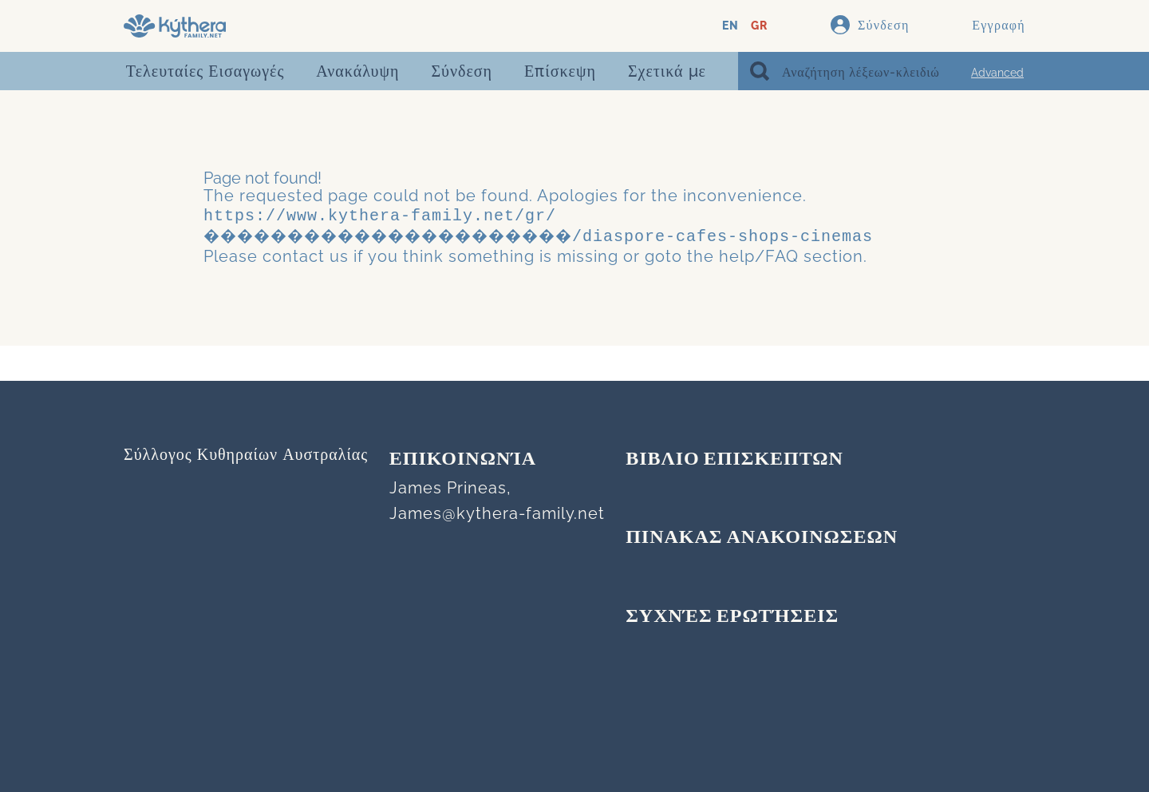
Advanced (997, 72)
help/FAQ (759, 253)
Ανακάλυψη (357, 71)
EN (730, 26)
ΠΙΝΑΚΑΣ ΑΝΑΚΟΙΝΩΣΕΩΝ (762, 538)
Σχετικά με (667, 71)
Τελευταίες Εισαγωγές (205, 71)
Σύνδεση (461, 71)
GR (759, 26)
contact (294, 253)
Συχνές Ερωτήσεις (732, 617)
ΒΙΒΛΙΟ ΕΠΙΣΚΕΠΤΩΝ (734, 459)
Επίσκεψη (560, 71)
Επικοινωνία (462, 459)
